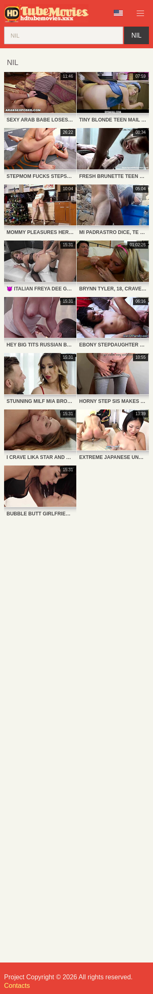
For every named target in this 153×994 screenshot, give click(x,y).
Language (118, 13)
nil (136, 35)
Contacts (17, 985)
